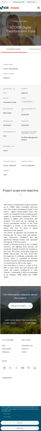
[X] (16, 368)
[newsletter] (35, 368)
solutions (21, 323)
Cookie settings (7, 416)
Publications (6, 352)
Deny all (19, 422)
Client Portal (32, 2)
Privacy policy (7, 413)
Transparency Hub (18, 2)
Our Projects (23, 21)
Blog (3, 345)
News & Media (6, 349)
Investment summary (14, 49)
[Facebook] (4, 368)
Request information (21, 306)
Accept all (20, 428)
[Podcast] (28, 368)
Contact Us (25, 349)
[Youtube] (22, 368)
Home (15, 21)
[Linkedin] (10, 368)
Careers (24, 352)
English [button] (4, 2)
